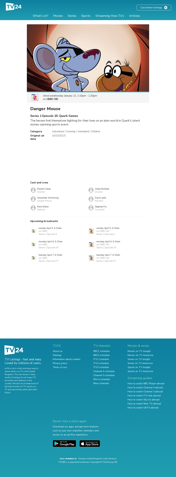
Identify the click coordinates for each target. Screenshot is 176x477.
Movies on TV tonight (139, 351)
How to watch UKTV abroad (143, 407)
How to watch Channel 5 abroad (145, 391)
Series (72, 16)
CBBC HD (52, 99)
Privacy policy (60, 363)
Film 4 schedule (101, 379)
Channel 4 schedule (104, 371)
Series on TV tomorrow (140, 363)
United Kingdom (94, 458)
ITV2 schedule (101, 363)
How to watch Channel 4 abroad (145, 387)
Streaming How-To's (110, 16)
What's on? (40, 16)
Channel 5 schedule (104, 375)
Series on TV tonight (139, 359)
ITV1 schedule (101, 359)
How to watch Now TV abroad (144, 403)
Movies (58, 16)
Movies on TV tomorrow (140, 355)
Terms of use (60, 367)
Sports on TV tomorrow (140, 371)
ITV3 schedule (101, 367)
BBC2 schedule (101, 355)
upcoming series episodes (24, 389)
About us (57, 351)
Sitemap (57, 355)
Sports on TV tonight (139, 367)
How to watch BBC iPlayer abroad (146, 383)
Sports (86, 16)
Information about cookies (66, 359)
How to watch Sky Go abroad (143, 399)
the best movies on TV (15, 386)
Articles (134, 16)
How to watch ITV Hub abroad (144, 395)
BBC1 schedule (101, 351)
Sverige (81, 458)
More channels (101, 383)
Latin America (109, 458)
